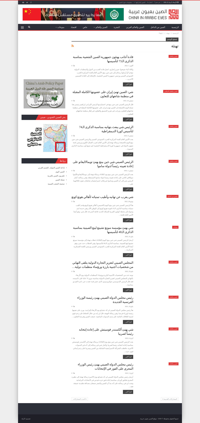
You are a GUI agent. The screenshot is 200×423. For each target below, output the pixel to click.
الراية (23, 419)
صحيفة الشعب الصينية (56, 184)
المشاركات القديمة (169, 399)
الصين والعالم (101, 27)
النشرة (117, 27)
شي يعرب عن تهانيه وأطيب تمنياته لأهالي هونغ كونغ (102, 197)
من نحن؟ (157, 2)
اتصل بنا (149, 2)
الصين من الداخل (158, 27)
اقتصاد (73, 27)
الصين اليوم (60, 172)
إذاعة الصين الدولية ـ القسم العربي (51, 168)
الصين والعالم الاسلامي (171, 91)
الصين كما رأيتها (140, 2)
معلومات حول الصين (125, 2)
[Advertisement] (44, 55)
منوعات (61, 27)
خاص (85, 27)
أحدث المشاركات (80, 399)
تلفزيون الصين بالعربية (56, 176)
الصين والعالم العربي (135, 27)
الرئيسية (175, 27)
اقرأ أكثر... (128, 84)
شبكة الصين (59, 180)
